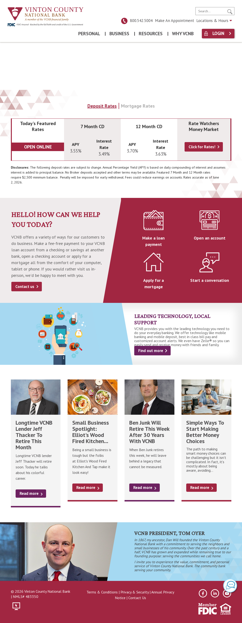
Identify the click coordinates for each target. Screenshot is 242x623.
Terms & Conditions (102, 592)
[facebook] (203, 593)
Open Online (38, 147)
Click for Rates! (202, 146)
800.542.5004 (137, 20)
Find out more (150, 350)
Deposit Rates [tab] (102, 106)
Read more (29, 493)
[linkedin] (215, 593)
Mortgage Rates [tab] (138, 106)
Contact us (24, 286)
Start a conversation (209, 280)
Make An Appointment (174, 20)
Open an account (209, 238)
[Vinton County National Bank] (45, 14)
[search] (215, 11)
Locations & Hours (214, 20)
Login (218, 33)
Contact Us (137, 597)
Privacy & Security (135, 592)
